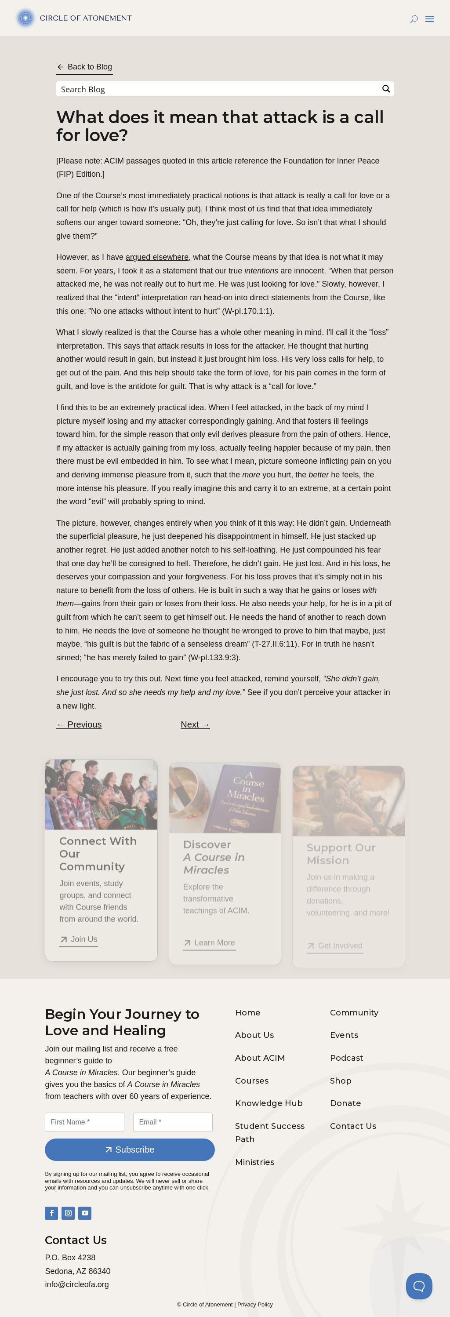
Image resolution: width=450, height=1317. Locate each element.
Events (344, 1035)
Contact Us (353, 1126)
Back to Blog (90, 66)
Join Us (84, 949)
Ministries (254, 1162)
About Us (254, 1035)
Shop (341, 1081)
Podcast (346, 1058)
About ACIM (260, 1058)
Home (248, 1013)
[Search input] (218, 89)
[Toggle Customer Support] (419, 1286)
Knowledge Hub (269, 1103)
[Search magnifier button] (386, 88)
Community (354, 1013)
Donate (345, 1103)
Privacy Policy (255, 1304)
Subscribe (134, 1149)
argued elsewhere (157, 257)
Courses (252, 1081)
